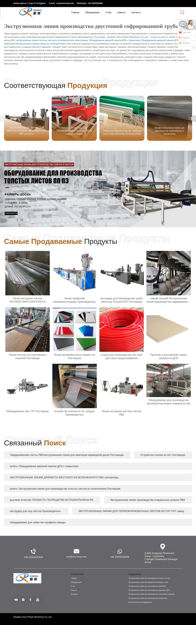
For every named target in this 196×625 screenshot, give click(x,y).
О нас (73, 586)
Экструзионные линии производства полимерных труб (148, 582)
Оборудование (76, 582)
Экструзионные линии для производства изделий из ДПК (149, 590)
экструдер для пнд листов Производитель (35, 511)
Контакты (74, 594)
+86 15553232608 (33, 557)
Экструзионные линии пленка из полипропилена (41, 43)
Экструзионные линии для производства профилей (147, 586)
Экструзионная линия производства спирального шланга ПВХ (147, 499)
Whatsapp (184, 43)
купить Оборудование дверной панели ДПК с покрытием (44, 466)
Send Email (185, 32)
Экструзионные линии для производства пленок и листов (149, 578)
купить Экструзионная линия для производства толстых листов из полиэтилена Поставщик (65, 488)
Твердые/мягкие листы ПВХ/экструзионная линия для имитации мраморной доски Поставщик (67, 455)
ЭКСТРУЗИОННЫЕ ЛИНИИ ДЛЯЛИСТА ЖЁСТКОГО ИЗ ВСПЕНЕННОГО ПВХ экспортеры (64, 477)
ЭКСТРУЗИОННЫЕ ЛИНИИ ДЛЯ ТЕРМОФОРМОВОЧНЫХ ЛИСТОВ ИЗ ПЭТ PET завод (131, 511)
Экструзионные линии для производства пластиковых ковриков (151, 594)
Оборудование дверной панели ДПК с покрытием (114, 40)
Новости (74, 590)
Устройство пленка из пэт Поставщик (162, 455)
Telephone (184, 37)
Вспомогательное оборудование (140, 602)
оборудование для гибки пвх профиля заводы (37, 522)
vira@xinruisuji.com (76, 556)
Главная (74, 578)
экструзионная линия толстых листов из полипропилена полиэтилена (52, 40)
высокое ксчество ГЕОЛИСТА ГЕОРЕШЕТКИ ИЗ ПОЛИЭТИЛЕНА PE (51, 499)
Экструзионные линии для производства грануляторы (148, 598)
